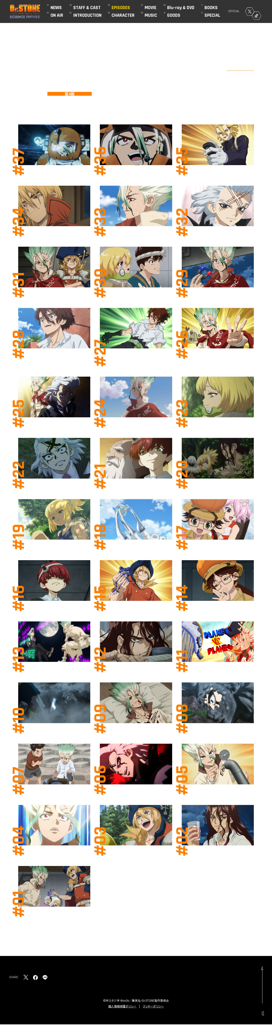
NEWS (56, 8)
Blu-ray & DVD (180, 8)
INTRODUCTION (87, 15)
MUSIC (151, 15)
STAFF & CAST (87, 8)
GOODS (173, 15)
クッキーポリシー (153, 1006)
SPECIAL (212, 15)
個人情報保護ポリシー (122, 1006)
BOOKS (211, 8)
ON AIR (57, 15)
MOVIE (150, 8)
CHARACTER (123, 15)
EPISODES (121, 8)
